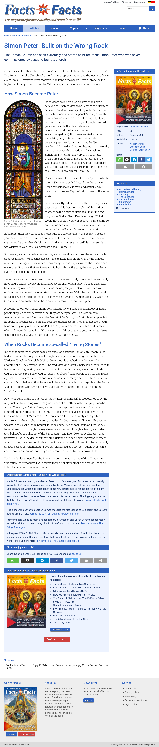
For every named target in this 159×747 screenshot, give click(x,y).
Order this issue (56, 639)
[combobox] (138, 8)
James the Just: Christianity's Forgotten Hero (54, 513)
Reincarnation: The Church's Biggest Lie (57, 540)
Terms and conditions (136, 700)
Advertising (130, 696)
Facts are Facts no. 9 (140, 126)
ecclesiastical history (130, 189)
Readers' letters (111, 2)
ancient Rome (126, 199)
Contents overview (60, 629)
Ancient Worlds (137, 144)
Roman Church (126, 191)
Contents (11, 734)
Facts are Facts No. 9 (21, 35)
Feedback (75, 553)
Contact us (139, 2)
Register (88, 700)
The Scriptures (126, 196)
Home (6, 35)
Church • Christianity (140, 150)
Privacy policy (132, 692)
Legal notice (131, 704)
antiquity (123, 194)
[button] (13, 560)
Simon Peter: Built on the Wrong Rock (49, 35)
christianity (125, 204)
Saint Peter (125, 201)
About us (126, 2)
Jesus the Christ (137, 147)
